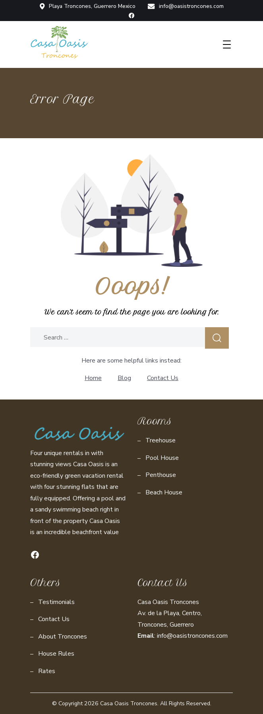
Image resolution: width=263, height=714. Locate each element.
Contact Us (162, 378)
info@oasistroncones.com (185, 6)
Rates (46, 671)
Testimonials (56, 602)
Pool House (162, 457)
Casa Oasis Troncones (128, 703)
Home (93, 378)
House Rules (56, 653)
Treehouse (160, 440)
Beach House (163, 492)
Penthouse (160, 475)
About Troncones (62, 636)
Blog (124, 378)
